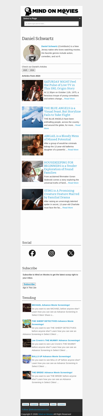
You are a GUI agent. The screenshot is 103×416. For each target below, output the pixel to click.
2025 (25, 70)
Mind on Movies (45, 414)
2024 (32, 70)
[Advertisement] (55, 227)
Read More (69, 98)
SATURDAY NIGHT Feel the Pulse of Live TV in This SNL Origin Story (60, 85)
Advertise (44, 404)
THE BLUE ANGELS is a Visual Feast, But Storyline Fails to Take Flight (62, 111)
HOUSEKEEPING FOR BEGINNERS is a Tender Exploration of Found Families (60, 167)
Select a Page (30, 18)
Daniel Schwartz (37, 38)
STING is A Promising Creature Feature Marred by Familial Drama (61, 194)
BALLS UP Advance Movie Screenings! (51, 356)
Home (25, 404)
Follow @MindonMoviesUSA (35, 409)
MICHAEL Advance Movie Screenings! (51, 305)
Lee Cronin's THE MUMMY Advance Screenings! (56, 340)
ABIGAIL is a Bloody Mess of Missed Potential (61, 137)
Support (34, 404)
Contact (61, 404)
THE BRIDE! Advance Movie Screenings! (52, 372)
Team (53, 404)
